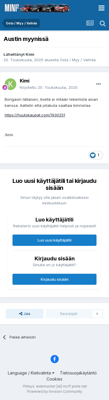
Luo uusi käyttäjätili (54, 240)
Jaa (24, 313)
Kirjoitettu (49, 87)
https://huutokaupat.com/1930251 (35, 115)
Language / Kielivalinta (31, 372)
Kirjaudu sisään (55, 279)
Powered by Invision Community (54, 391)
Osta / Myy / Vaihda (78, 59)
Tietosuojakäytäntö (78, 372)
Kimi (30, 54)
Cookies (54, 378)
